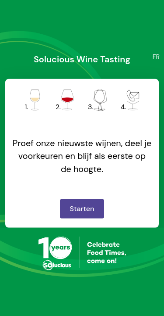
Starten (82, 208)
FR (156, 57)
